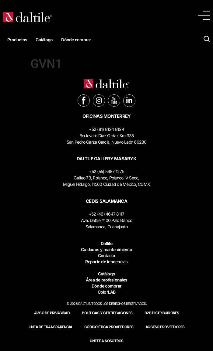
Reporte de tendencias (106, 261)
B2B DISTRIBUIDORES (162, 313)
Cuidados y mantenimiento (106, 249)
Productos (17, 39)
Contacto (106, 255)
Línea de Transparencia (50, 327)
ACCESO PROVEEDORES (165, 327)
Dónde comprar (76, 39)
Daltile (106, 243)
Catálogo (44, 39)
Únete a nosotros (107, 341)
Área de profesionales (106, 279)
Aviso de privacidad (52, 313)
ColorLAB (107, 292)
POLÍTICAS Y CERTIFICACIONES (107, 313)
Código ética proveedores (108, 327)
